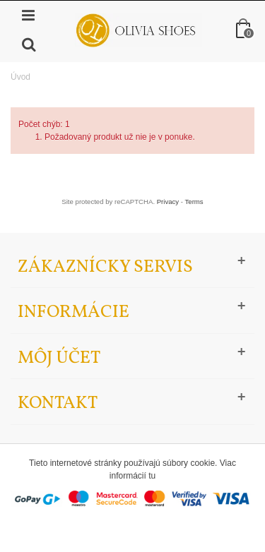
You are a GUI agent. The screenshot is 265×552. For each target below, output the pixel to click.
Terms (194, 201)
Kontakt (58, 403)
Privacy (168, 201)
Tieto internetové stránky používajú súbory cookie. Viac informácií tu (132, 469)
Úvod (20, 77)
